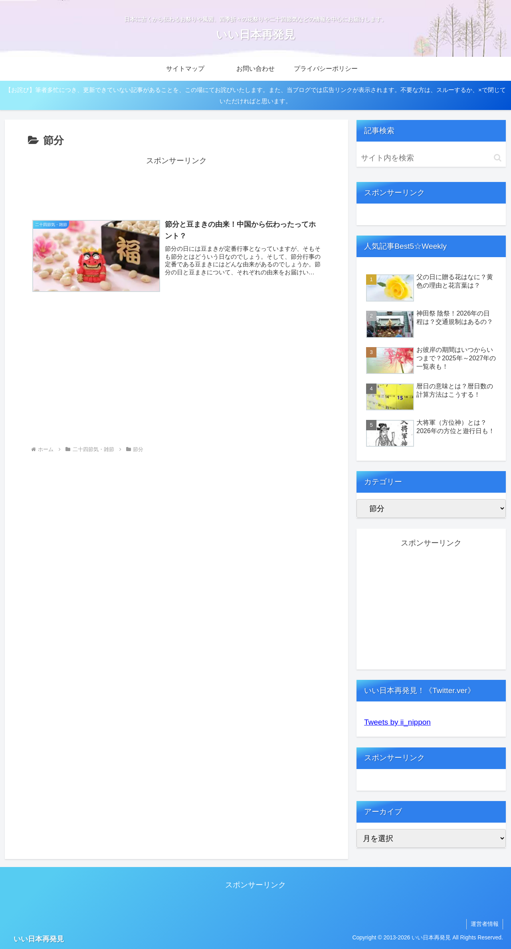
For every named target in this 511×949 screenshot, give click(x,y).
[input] (431, 158)
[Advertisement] (176, 186)
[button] (498, 157)
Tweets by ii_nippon (397, 722)
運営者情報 (485, 924)
